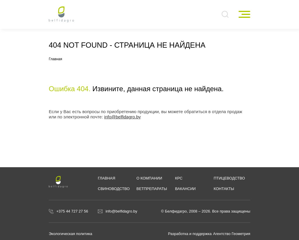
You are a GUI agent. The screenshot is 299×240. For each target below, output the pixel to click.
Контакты (224, 189)
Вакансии (185, 189)
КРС (178, 178)
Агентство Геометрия (231, 234)
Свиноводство (114, 189)
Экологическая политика (70, 234)
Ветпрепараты (151, 189)
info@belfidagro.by (122, 116)
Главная (106, 178)
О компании (149, 178)
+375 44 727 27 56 (72, 211)
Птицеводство (229, 178)
